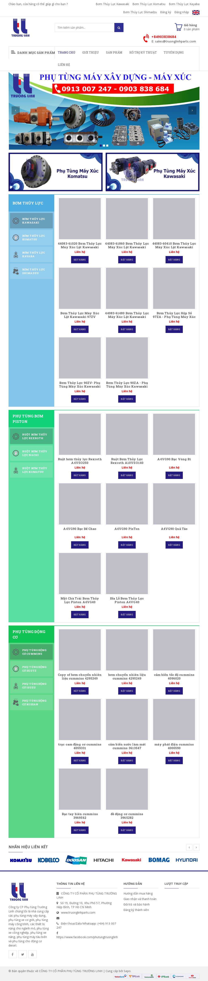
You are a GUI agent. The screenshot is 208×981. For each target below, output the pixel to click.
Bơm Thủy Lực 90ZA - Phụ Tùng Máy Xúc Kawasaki (127, 384)
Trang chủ (66, 52)
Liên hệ (64, 65)
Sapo (127, 971)
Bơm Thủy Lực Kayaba (184, 4)
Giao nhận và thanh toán (140, 899)
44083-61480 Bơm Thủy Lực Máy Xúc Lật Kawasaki (127, 315)
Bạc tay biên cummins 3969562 (80, 816)
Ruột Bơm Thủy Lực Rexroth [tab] (34, 436)
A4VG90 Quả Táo (174, 529)
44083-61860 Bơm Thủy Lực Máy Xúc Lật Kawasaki (127, 245)
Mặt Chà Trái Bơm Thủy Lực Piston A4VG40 (80, 600)
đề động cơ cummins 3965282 (127, 816)
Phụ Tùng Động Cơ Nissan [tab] (34, 702)
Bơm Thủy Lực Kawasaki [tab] (33, 221)
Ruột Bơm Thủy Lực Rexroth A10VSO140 (126, 461)
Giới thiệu (90, 52)
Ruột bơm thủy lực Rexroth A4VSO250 (80, 461)
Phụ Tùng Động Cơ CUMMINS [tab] (34, 652)
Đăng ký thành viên (136, 910)
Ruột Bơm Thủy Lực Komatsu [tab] (34, 470)
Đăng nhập (181, 12)
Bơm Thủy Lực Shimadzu (140, 12)
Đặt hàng (79, 259)
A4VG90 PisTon (127, 529)
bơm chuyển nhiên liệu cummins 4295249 (127, 676)
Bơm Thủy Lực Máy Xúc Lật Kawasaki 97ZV (79, 315)
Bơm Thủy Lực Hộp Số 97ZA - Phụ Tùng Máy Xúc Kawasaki (174, 316)
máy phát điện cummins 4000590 (174, 746)
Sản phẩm (114, 52)
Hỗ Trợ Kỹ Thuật (143, 52)
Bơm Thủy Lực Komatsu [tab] (33, 237)
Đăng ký (165, 12)
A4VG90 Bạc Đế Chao (79, 529)
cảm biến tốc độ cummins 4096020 (174, 676)
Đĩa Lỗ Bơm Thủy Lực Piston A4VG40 (127, 600)
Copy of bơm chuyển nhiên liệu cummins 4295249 (80, 676)
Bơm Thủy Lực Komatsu (148, 4)
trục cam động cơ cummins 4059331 (79, 746)
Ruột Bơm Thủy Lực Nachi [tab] (34, 453)
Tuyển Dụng (174, 52)
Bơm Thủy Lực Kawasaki (112, 4)
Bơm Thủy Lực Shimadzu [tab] (33, 271)
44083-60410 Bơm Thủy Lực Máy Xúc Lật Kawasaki (174, 245)
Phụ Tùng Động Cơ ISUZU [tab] (34, 685)
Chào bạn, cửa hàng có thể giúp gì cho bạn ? (38, 4)
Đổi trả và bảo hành (137, 904)
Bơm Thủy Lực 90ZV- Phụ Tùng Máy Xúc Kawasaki (80, 384)
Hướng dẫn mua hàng (138, 893)
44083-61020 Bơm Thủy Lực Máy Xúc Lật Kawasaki (80, 245)
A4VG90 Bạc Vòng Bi (174, 459)
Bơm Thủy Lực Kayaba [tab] (33, 254)
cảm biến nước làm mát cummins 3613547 (127, 746)
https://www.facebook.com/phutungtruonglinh (87, 937)
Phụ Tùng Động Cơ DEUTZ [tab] (34, 669)
